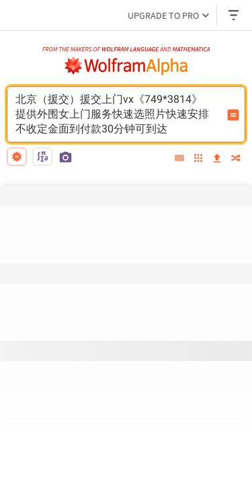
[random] (235, 159)
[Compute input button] (233, 115)
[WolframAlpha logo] (126, 65)
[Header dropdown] (234, 15)
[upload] (217, 158)
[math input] (42, 156)
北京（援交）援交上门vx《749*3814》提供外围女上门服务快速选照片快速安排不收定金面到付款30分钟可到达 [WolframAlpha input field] (117, 114)
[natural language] (17, 156)
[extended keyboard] (179, 158)
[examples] (198, 159)
